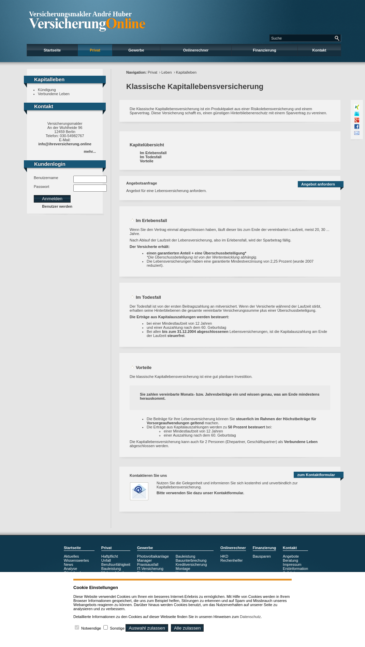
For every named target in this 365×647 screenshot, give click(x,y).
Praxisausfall (147, 564)
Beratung (290, 560)
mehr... (90, 151)
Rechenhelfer (231, 560)
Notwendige (91, 628)
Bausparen (262, 556)
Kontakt (319, 50)
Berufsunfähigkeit (115, 564)
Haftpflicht (109, 556)
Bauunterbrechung (191, 560)
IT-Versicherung (150, 569)
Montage (183, 569)
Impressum (292, 564)
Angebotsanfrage (141, 183)
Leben (166, 72)
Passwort (41, 187)
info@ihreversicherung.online (64, 144)
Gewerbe (136, 50)
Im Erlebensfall (153, 153)
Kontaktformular (228, 493)
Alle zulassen (187, 628)
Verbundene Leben (54, 94)
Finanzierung (264, 50)
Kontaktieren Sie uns (148, 475)
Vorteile (147, 161)
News (68, 564)
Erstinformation (295, 569)
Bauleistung (111, 569)
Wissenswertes (76, 560)
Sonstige (117, 628)
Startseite (52, 50)
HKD (224, 556)
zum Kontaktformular (316, 475)
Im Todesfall (150, 157)
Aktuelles (71, 556)
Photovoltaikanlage (153, 556)
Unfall (106, 560)
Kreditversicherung (191, 564)
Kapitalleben (186, 72)
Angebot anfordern (318, 184)
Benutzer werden (57, 206)
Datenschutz (250, 617)
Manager (144, 560)
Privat (95, 50)
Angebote (291, 556)
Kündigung (47, 90)
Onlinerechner (196, 50)
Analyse (70, 569)
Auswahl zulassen (147, 628)
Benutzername (46, 178)
